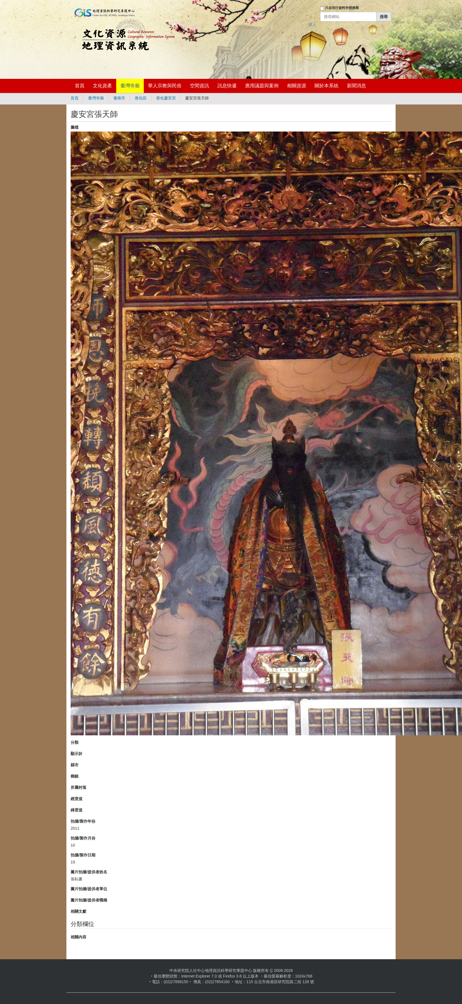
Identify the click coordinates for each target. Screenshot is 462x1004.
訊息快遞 (227, 85)
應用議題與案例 (262, 85)
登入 (312, 24)
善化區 (141, 98)
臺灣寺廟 (130, 85)
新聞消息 (356, 85)
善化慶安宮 (166, 98)
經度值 (76, 798)
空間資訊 (199, 85)
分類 (75, 742)
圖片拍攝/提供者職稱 (89, 900)
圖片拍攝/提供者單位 (89, 889)
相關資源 (296, 85)
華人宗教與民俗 (164, 85)
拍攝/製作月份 (83, 838)
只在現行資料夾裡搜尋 (342, 8)
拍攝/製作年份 (83, 821)
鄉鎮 (75, 776)
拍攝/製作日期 (83, 855)
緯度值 (76, 810)
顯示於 (76, 753)
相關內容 (78, 937)
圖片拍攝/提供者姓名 (89, 872)
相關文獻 (78, 911)
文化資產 (102, 85)
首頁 (79, 85)
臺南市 (119, 98)
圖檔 (75, 127)
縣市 (75, 765)
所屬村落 (78, 787)
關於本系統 (326, 85)
